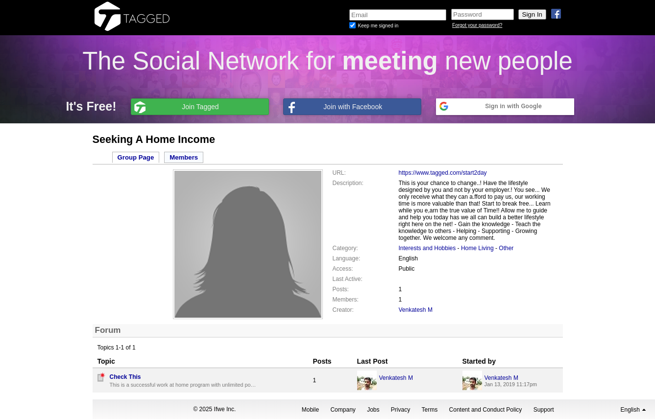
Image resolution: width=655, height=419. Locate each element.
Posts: (341, 289)
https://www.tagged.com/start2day (443, 172)
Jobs (373, 409)
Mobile (310, 409)
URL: (339, 172)
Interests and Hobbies (427, 248)
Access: (343, 268)
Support (544, 409)
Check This (125, 376)
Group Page (136, 157)
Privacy (400, 409)
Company (342, 409)
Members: (346, 299)
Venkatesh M (416, 309)
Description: (348, 183)
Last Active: (348, 279)
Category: (345, 248)
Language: (347, 258)
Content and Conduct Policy (485, 409)
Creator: (343, 309)
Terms (430, 409)
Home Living (477, 248)
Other (506, 248)
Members (184, 157)
